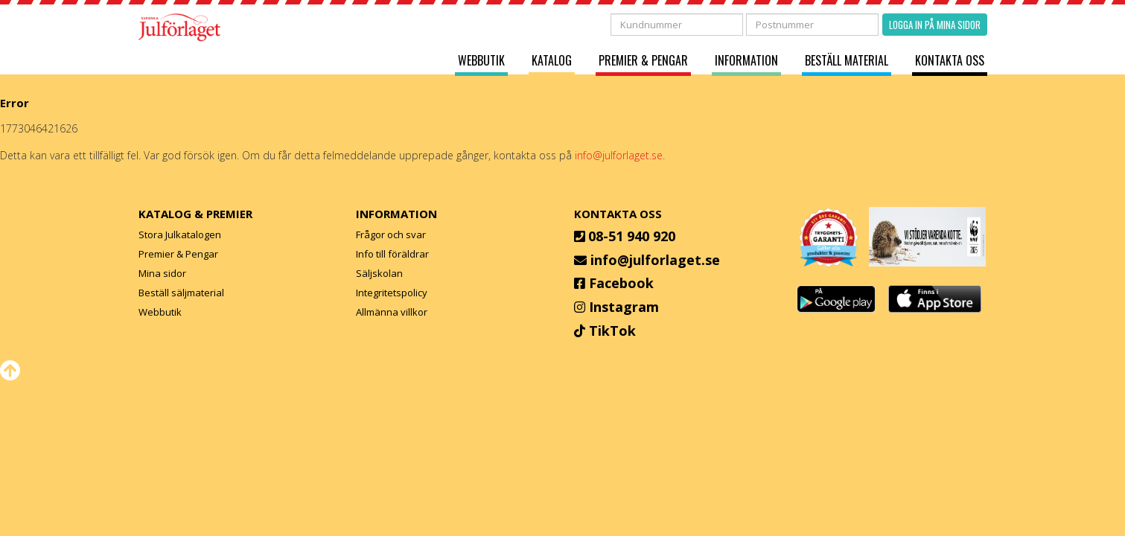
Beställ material (846, 60)
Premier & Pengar (643, 60)
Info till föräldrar (392, 254)
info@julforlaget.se (655, 260)
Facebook (621, 283)
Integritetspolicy (391, 292)
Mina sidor (162, 273)
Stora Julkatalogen (179, 234)
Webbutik (481, 60)
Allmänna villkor (391, 312)
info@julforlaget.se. (620, 155)
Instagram (624, 307)
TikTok (612, 330)
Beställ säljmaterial (181, 292)
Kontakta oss (949, 60)
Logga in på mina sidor (935, 24)
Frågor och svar (391, 234)
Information (746, 60)
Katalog (552, 60)
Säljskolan (379, 273)
